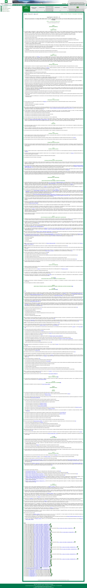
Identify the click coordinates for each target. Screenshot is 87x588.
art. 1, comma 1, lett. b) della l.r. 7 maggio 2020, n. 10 (41, 525)
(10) (71, 250)
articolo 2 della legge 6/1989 (51, 243)
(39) (60, 382)
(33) (74, 351)
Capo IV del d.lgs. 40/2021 (46, 384)
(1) (39, 89)
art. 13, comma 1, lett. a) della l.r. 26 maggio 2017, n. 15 (42, 526)
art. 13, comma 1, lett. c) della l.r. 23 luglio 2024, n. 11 (42, 533)
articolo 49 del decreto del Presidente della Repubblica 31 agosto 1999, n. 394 (45, 194)
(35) (39, 358)
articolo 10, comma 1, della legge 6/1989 (37, 226)
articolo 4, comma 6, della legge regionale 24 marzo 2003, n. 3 (35, 473)
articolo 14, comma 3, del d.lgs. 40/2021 (65, 338)
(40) (39, 397)
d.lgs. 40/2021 (27, 304)
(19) (73, 295)
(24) (41, 308)
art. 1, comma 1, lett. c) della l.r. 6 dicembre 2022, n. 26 (42, 543)
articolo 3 (45, 101)
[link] (6, 5)
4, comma (73, 326)
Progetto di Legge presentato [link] (34, 8)
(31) (27, 345)
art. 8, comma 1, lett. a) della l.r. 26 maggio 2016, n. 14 (42, 539)
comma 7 (33, 208)
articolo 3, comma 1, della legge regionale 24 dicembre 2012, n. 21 (36, 478)
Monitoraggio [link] (49, 7)
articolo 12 (28, 410)
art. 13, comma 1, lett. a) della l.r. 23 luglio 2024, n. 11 (66, 528)
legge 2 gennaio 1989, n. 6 (52, 183)
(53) (35, 481)
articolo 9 (42, 422)
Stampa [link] (25, 14)
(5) (72, 219)
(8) (57, 232)
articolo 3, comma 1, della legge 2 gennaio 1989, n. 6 (44, 231)
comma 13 (38, 304)
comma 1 (47, 67)
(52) (35, 479)
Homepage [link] (64, 3)
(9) (27, 248)
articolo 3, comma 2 (52, 486)
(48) (67, 472)
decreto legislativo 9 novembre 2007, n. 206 (40, 190)
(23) (77, 307)
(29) (41, 334)
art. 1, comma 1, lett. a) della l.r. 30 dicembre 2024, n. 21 (42, 537)
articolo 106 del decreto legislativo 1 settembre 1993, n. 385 (39, 119)
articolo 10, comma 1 (79, 407)
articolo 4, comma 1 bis (36, 463)
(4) (53, 196)
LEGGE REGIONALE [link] (26, 8)
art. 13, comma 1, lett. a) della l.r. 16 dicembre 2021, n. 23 (42, 531)
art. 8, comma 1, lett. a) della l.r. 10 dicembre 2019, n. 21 (42, 540)
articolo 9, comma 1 (48, 456)
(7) (43, 226)
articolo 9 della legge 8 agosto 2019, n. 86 (36, 294)
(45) (31, 461)
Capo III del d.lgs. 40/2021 (42, 379)
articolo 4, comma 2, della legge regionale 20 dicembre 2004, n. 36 (36, 476)
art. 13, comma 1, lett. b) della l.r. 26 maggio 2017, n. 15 (42, 527)
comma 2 (45, 355)
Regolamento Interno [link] (4, 9)
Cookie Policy (40, 584)
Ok (77, 7)
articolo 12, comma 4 (52, 408)
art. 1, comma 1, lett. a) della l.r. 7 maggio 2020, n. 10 (42, 524)
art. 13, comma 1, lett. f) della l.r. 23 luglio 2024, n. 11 (42, 536)
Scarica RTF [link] (36, 14)
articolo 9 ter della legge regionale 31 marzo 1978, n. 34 (35, 477)
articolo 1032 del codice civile (35, 301)
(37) (57, 373)
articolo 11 (51, 507)
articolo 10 (67, 169)
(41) (65, 412)
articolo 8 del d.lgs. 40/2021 (59, 295)
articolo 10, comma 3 (43, 403)
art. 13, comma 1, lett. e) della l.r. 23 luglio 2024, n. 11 (42, 535)
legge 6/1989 (49, 274)
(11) (47, 253)
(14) (55, 277)
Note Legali (35, 584)
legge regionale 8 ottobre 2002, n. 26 (73, 459)
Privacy (43, 584)
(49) (77, 473)
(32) (39, 350)
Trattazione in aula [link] (41, 7)
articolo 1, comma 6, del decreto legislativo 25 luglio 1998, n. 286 (60, 195)
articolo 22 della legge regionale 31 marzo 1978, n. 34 (75, 516)
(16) (54, 288)
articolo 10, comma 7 (65, 268)
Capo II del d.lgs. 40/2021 (52, 373)
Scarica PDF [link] (30, 14)
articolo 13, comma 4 (62, 413)
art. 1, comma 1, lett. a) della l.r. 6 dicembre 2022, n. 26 (42, 538)
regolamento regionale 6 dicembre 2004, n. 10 (37, 459)
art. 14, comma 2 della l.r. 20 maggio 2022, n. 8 (68, 532)
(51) (76, 477)
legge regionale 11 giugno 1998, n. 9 (31, 472)
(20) (81, 297)
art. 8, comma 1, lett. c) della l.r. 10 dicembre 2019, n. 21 (42, 542)
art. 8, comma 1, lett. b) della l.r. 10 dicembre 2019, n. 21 (42, 541)
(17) (57, 289)
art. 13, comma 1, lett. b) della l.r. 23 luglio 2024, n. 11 (41, 529)
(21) (40, 301)
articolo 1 (38, 56)
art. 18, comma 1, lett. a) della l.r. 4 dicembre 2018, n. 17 (42, 528)
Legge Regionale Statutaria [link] (5, 8)
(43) (32, 430)
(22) (41, 305)
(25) (54, 318)
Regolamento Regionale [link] (4, 11)
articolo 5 (39, 496)
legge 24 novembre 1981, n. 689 (53, 433)
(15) (72, 286)
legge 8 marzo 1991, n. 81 (61, 182)
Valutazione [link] (65, 7)
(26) (59, 322)
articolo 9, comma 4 (47, 393)
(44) (54, 436)
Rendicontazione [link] (57, 7)
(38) (57, 376)
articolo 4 (64, 293)
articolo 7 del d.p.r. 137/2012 (49, 250)
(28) (25, 327)
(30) (72, 338)
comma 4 (42, 330)
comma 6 (80, 431)
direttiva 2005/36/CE (56, 190)
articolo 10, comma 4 (44, 404)
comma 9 (50, 333)
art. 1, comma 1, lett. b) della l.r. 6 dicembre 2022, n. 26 (66, 542)
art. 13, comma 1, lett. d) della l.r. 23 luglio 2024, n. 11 (42, 534)
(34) (28, 356)
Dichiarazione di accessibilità (49, 584)
